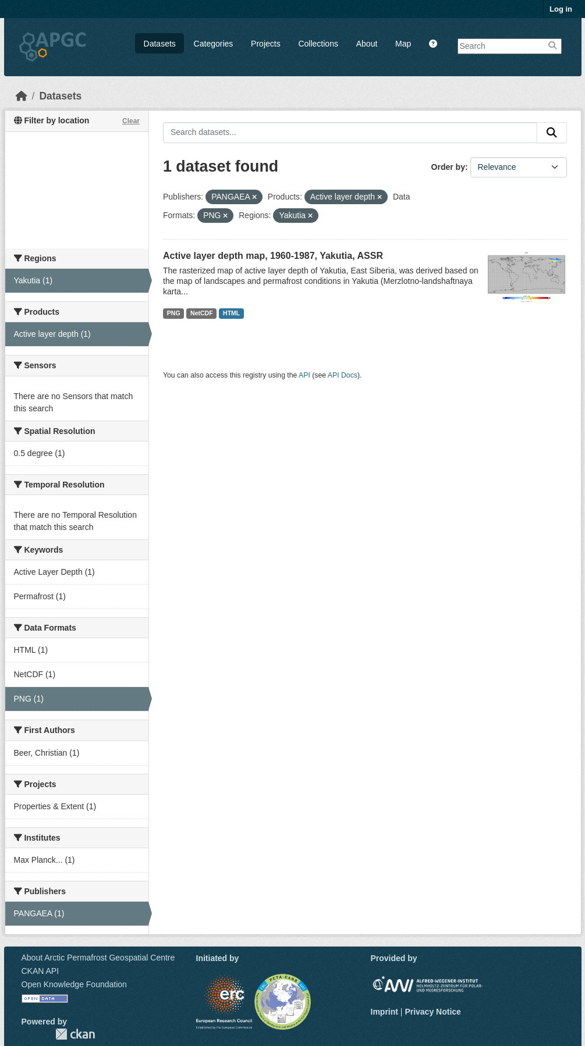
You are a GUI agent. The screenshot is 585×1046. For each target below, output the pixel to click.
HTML (231, 312)
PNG (173, 312)
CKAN (75, 1034)
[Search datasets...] (350, 132)
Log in (560, 9)
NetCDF (201, 312)
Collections (318, 43)
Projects (266, 43)
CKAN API (40, 971)
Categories (213, 43)
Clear (131, 121)
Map (403, 43)
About (367, 43)
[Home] (21, 96)
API (304, 375)
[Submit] (552, 132)
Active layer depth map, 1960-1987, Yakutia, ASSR (273, 256)
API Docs (342, 375)
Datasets (160, 43)
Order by (448, 167)
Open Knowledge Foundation (74, 984)
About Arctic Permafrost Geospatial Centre (98, 957)
